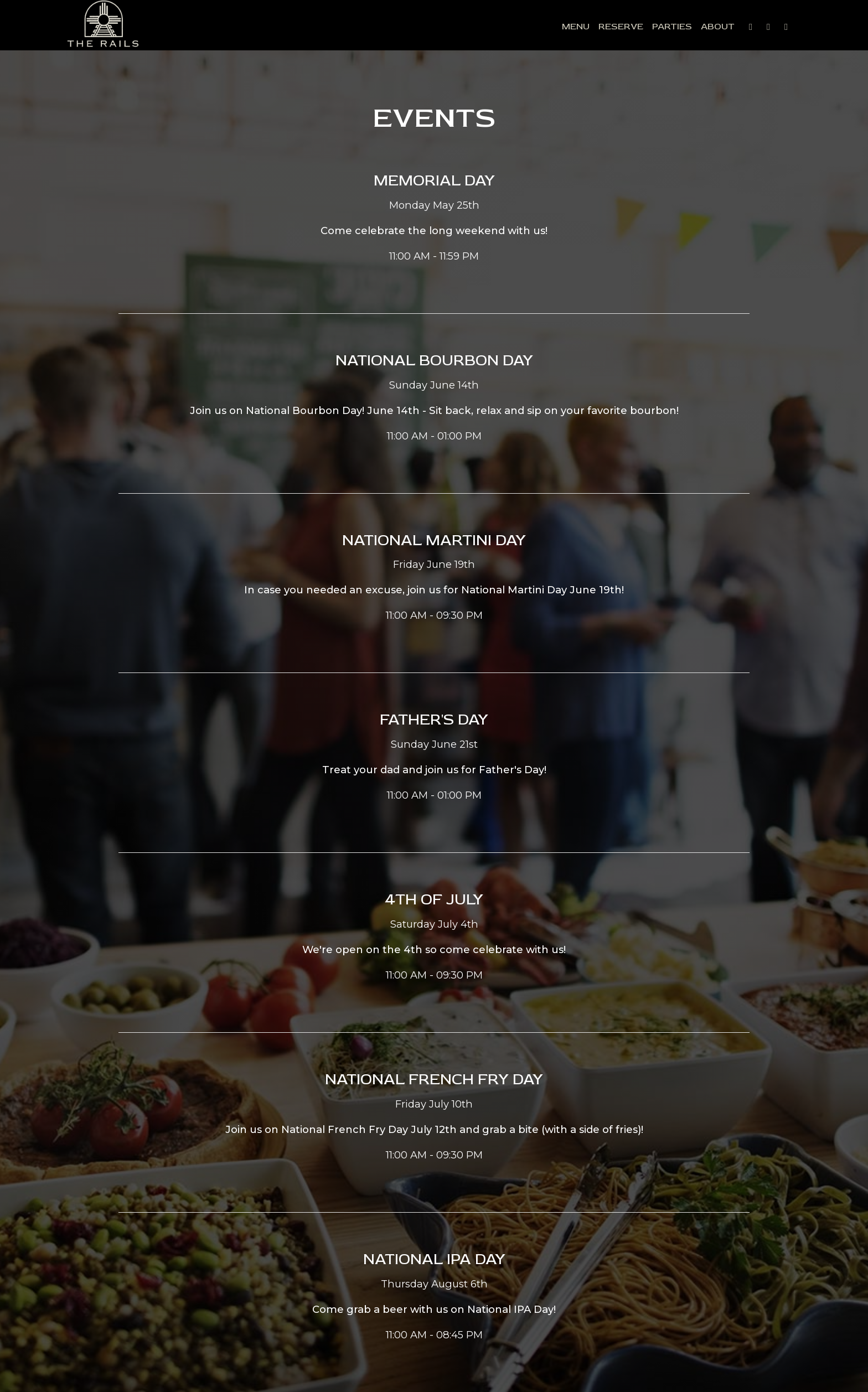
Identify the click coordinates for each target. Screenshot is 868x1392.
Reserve (598, 27)
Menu (553, 27)
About (695, 27)
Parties (650, 27)
